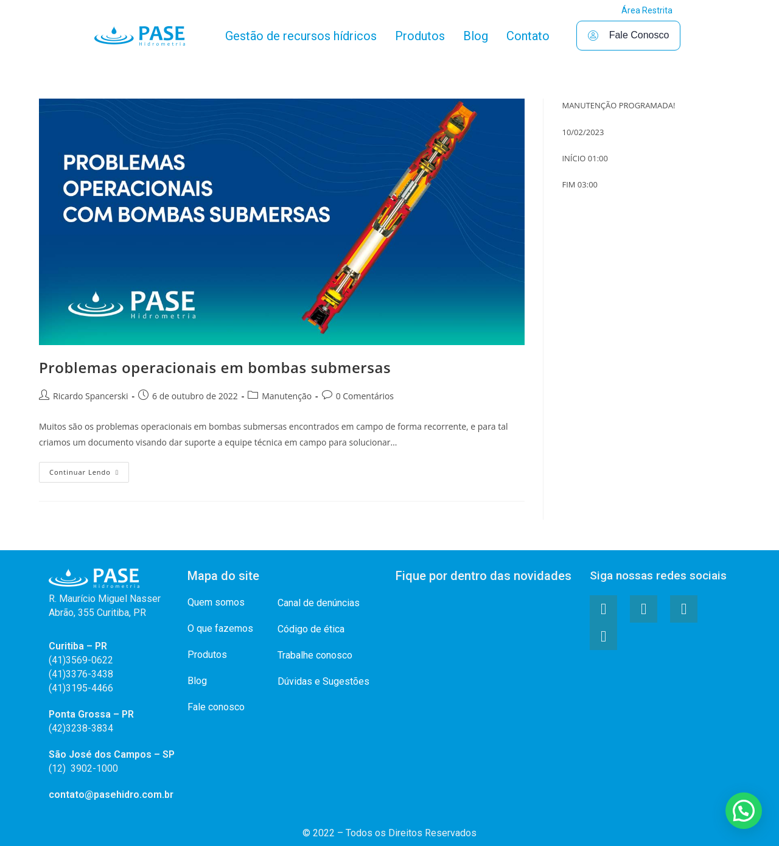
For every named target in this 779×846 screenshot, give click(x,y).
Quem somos (216, 602)
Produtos (420, 36)
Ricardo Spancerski (90, 396)
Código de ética (311, 629)
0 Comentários (365, 396)
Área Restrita (646, 10)
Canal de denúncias (319, 603)
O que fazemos (220, 628)
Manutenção (287, 396)
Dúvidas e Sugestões (323, 681)
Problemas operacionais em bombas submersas (215, 367)
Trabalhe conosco (315, 655)
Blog (475, 36)
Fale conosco (216, 707)
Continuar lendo (89, 469)
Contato (528, 36)
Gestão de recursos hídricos (301, 36)
